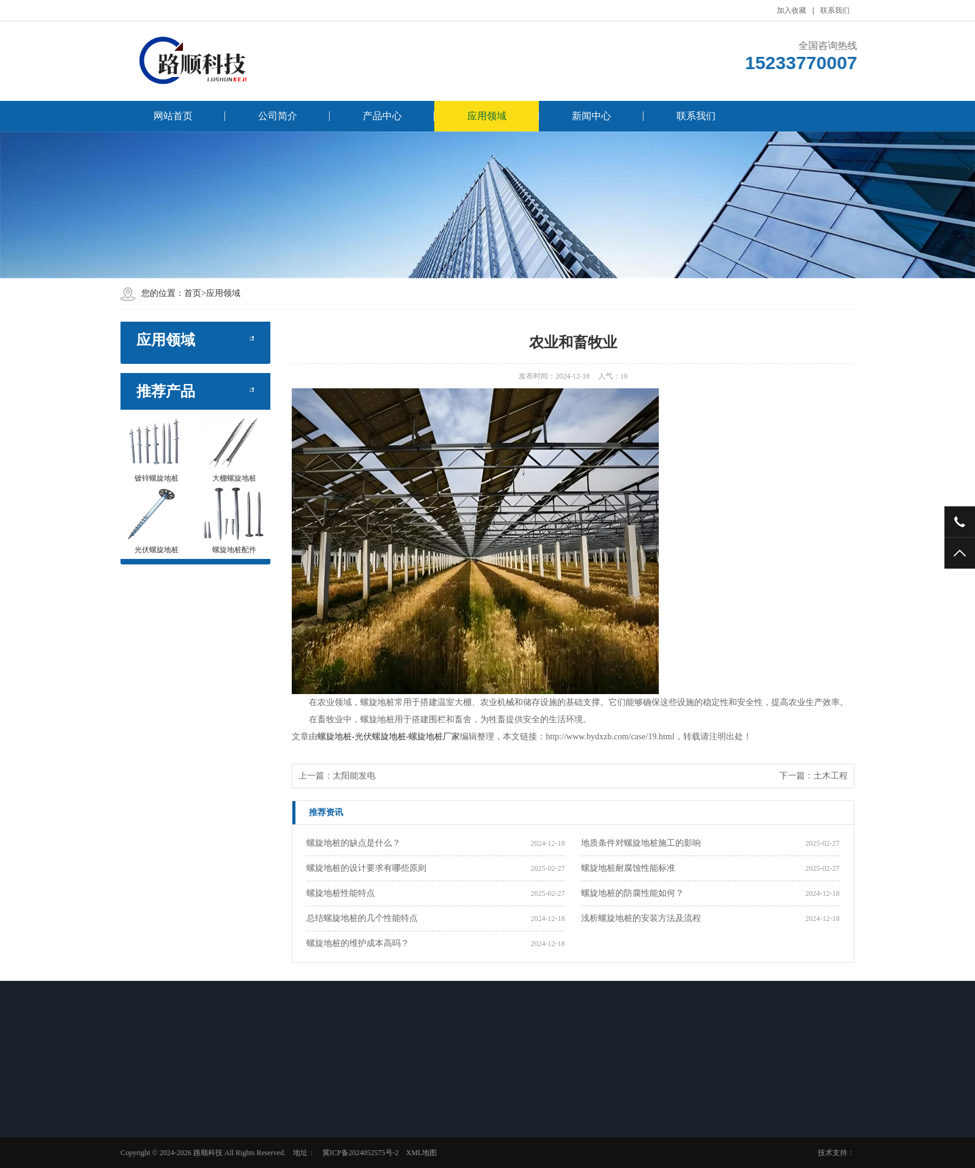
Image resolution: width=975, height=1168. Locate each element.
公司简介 (277, 116)
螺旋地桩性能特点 (340, 893)
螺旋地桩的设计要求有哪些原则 (366, 868)
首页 (192, 293)
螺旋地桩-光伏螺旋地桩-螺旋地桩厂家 (388, 736)
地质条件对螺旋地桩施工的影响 (641, 843)
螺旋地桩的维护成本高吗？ (357, 943)
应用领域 (486, 116)
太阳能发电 (354, 775)
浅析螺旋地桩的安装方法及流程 (641, 918)
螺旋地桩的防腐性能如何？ (632, 893)
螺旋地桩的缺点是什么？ (353, 843)
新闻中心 (591, 116)
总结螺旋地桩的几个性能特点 (362, 918)
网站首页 (173, 116)
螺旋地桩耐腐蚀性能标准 (628, 868)
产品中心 (382, 116)
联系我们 (696, 116)
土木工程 (831, 775)
